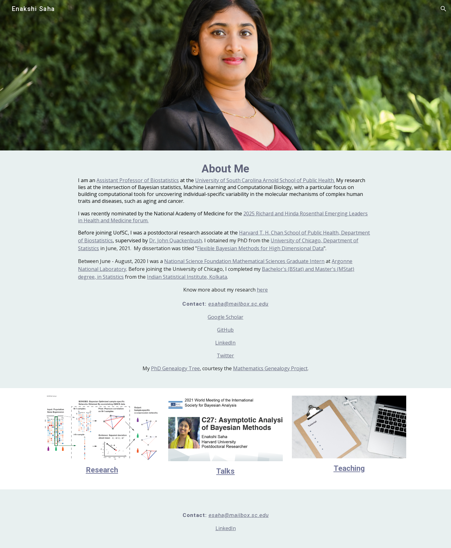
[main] (225, 269)
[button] (443, 8)
